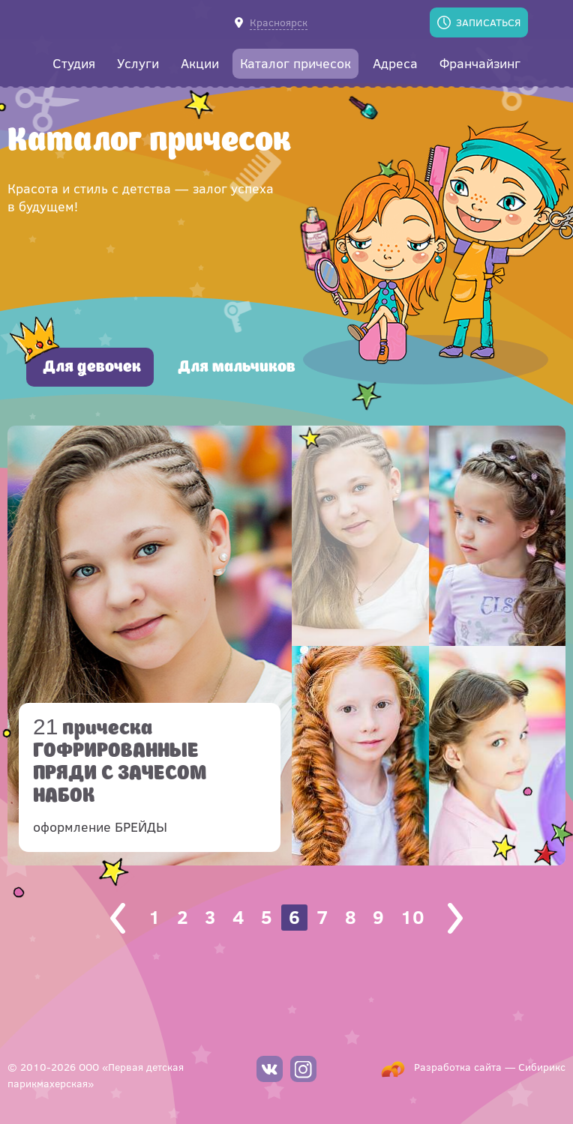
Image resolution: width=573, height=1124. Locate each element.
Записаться (488, 22)
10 (412, 916)
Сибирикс (542, 1067)
